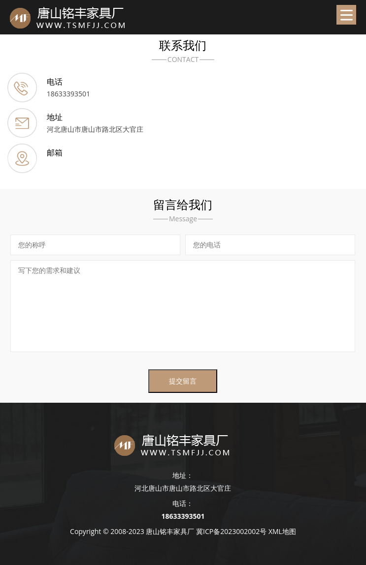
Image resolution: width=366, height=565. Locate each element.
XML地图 (282, 531)
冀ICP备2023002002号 (231, 531)
